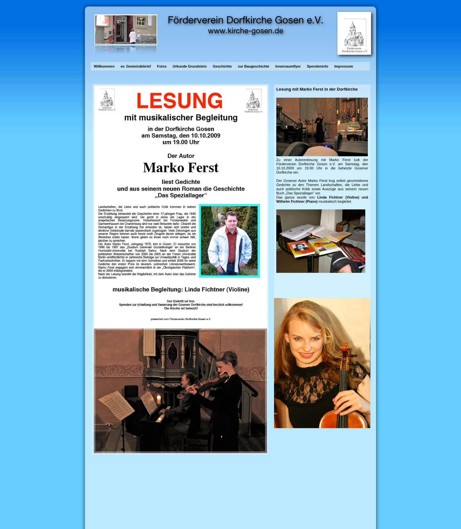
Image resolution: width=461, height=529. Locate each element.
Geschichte (223, 66)
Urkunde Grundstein (190, 66)
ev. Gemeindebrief (136, 66)
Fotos (162, 66)
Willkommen (105, 66)
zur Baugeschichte (254, 66)
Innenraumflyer (288, 66)
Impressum (343, 66)
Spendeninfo (318, 66)
